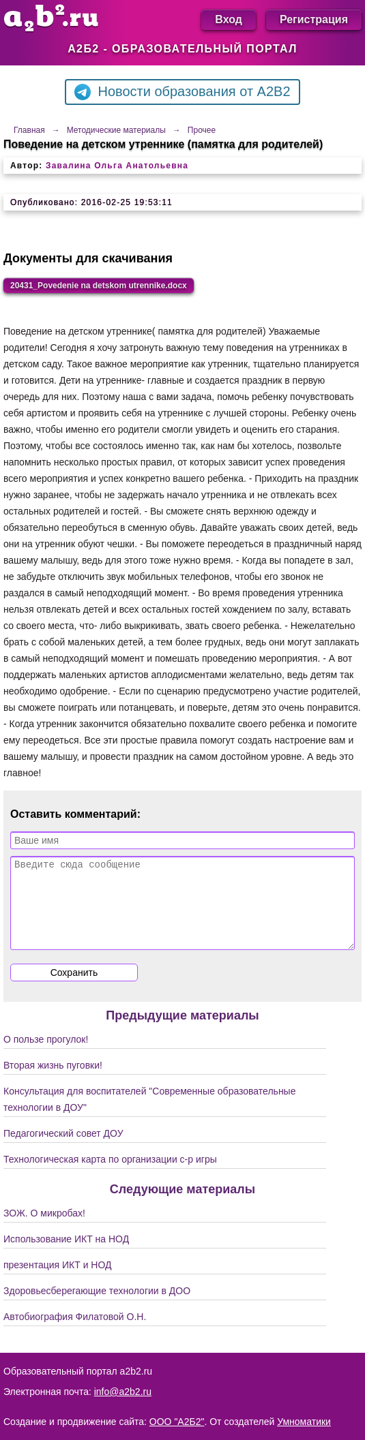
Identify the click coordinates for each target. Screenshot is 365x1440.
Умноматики (304, 1421)
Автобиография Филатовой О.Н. (74, 1333)
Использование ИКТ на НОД (66, 1255)
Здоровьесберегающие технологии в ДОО (96, 1307)
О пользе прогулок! (45, 1055)
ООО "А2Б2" (177, 1421)
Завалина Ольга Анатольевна (117, 165)
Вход (228, 19)
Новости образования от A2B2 (182, 92)
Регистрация (314, 19)
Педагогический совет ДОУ (63, 1149)
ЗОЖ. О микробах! (44, 1229)
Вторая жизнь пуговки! (52, 1081)
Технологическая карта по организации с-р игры (110, 1175)
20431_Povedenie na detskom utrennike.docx (98, 285)
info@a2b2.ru (122, 1391)
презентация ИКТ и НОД (57, 1281)
